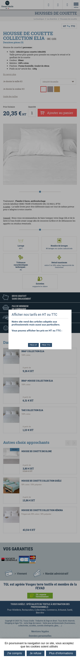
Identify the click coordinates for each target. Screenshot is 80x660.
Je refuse (35, 653)
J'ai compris (14, 653)
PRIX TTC (46, 345)
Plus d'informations (61, 653)
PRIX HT (33, 345)
